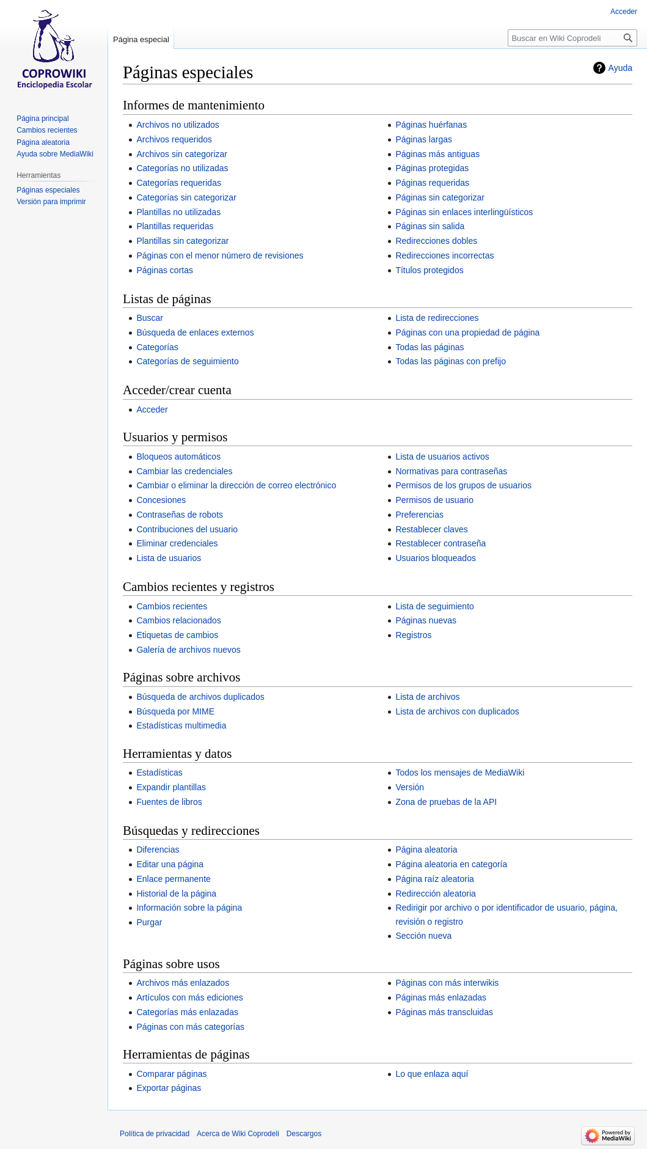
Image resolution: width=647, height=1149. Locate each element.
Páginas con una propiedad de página (467, 332)
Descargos (304, 1133)
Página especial (141, 39)
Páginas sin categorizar (439, 197)
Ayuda (620, 68)
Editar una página (169, 864)
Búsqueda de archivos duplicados (200, 697)
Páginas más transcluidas (444, 1012)
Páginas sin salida (429, 226)
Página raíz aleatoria (434, 879)
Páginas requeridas (432, 183)
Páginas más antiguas (437, 154)
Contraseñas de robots (179, 514)
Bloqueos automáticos (178, 456)
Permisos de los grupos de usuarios (463, 485)
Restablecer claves (431, 529)
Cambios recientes (171, 606)
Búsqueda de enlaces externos (195, 332)
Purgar (149, 922)
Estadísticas (159, 772)
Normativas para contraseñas (451, 471)
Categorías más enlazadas (187, 1012)
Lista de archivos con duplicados (457, 711)
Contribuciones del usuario (187, 529)
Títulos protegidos (429, 270)
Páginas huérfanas (431, 125)
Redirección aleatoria (435, 893)
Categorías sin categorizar (186, 197)
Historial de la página (176, 893)
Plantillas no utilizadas (178, 212)
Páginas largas (423, 139)
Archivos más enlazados (182, 983)
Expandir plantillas (171, 787)
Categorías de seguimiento (187, 361)
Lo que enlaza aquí (431, 1074)
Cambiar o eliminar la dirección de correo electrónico (236, 485)
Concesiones (161, 500)
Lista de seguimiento (434, 606)
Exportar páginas (168, 1088)
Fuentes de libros (169, 802)
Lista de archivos (427, 697)
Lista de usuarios (168, 558)
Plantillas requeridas (174, 226)
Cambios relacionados (178, 620)
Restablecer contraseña (440, 543)
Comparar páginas (171, 1074)
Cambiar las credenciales (184, 471)
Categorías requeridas (178, 183)
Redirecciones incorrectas (444, 255)
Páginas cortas (164, 270)
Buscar (149, 318)
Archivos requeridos (174, 139)
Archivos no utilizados (177, 125)
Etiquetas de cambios (177, 635)
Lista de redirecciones (436, 318)
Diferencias (157, 849)
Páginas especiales (47, 190)
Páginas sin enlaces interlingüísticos (464, 212)
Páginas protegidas (432, 168)
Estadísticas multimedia (181, 725)
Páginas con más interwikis (447, 983)
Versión (409, 787)
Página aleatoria (426, 849)
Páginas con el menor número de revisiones (219, 255)
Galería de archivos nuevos (188, 650)
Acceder (151, 409)
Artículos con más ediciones (189, 997)
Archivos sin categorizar (181, 154)
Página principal (42, 118)
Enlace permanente (173, 879)
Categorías (157, 347)
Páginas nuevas (425, 620)
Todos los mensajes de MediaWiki (459, 772)
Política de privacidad (154, 1133)
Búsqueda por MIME (175, 711)
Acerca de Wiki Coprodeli (238, 1133)
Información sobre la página (189, 907)
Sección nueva (423, 936)
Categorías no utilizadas (182, 168)
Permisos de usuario (434, 500)
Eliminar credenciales (176, 543)
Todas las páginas (429, 347)
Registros (413, 635)
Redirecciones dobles (436, 241)
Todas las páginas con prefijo (450, 361)
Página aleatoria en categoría (451, 864)
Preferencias (419, 514)
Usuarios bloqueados (435, 558)
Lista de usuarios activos (442, 456)
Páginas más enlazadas (440, 997)
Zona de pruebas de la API (446, 802)
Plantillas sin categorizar (182, 241)
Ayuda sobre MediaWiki (54, 154)
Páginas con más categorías (190, 1027)
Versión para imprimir (51, 201)
